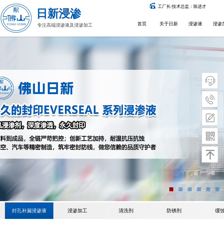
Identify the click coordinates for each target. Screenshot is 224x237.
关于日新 (168, 23)
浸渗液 (195, 23)
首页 (142, 23)
